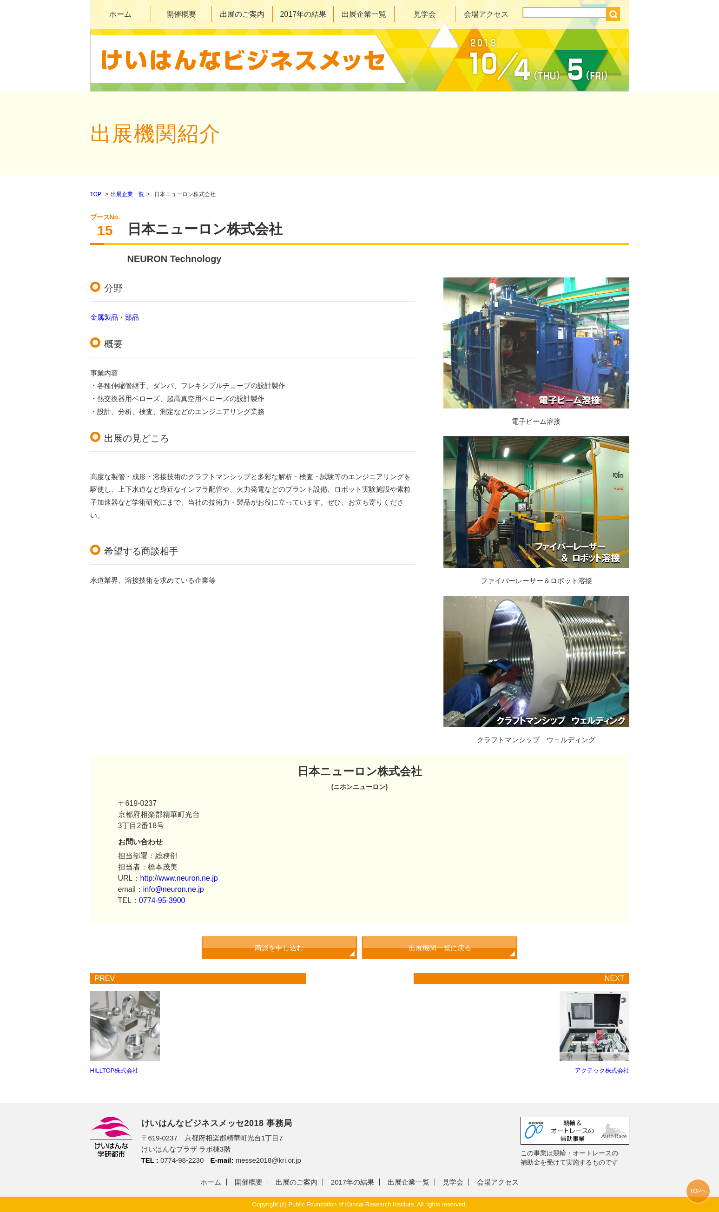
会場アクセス (486, 14)
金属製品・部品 (114, 317)
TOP (95, 194)
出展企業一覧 (364, 14)
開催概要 (181, 14)
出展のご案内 (242, 14)
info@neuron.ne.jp (173, 889)
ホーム (120, 14)
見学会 (425, 14)
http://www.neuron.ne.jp (179, 878)
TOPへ (698, 1191)
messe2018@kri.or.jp (268, 1160)
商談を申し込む (279, 948)
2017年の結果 (303, 14)
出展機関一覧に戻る (440, 948)
